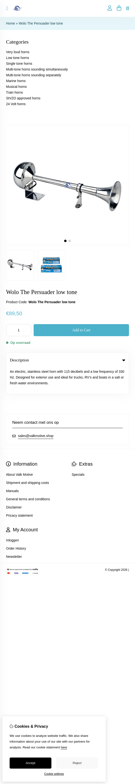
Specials (78, 448)
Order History (16, 522)
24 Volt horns (16, 104)
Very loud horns (17, 52)
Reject (77, 763)
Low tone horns (17, 58)
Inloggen (12, 514)
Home (10, 23)
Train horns (14, 92)
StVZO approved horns (23, 98)
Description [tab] (67, 360)
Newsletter (14, 530)
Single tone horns (19, 63)
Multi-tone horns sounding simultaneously (37, 69)
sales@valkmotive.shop (35, 409)
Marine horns (16, 81)
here (64, 747)
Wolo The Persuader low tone (41, 23)
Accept (30, 763)
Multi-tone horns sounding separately (33, 75)
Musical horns (16, 87)
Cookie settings (54, 774)
